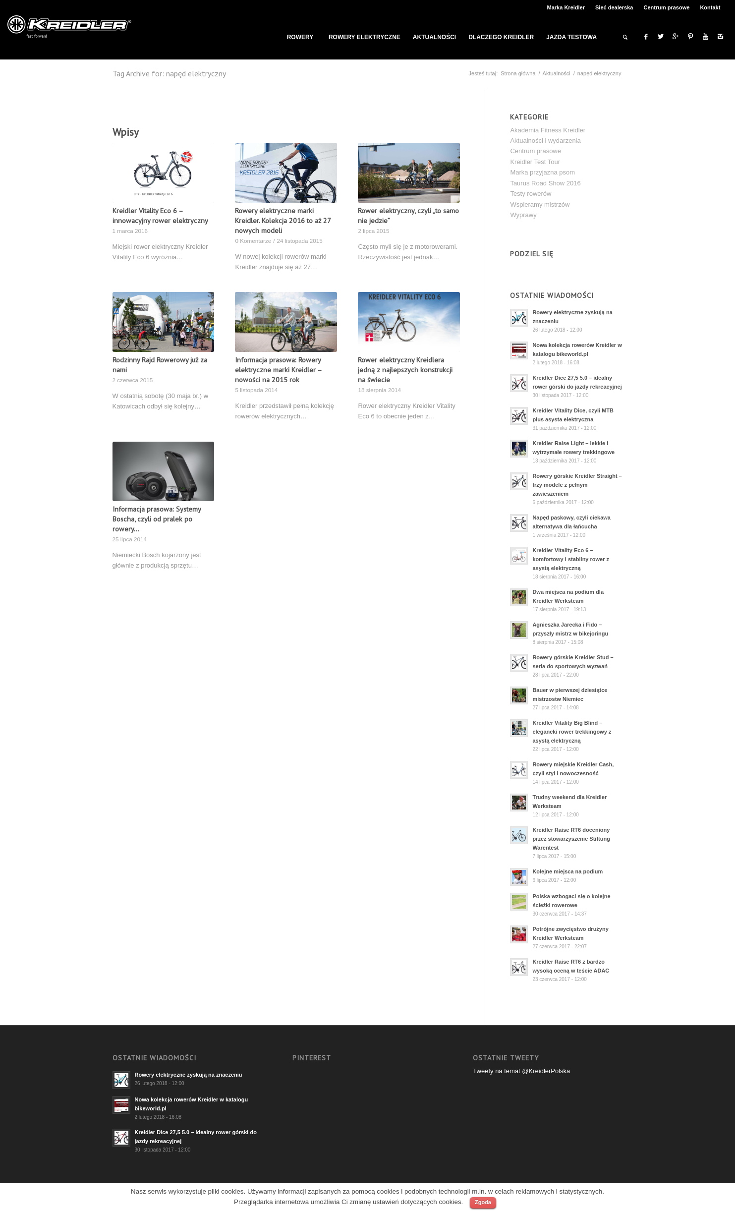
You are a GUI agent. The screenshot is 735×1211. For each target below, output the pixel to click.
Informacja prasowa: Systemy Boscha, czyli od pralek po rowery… (157, 518)
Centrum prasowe (666, 7)
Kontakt (710, 7)
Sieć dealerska (614, 7)
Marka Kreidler (566, 7)
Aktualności (556, 73)
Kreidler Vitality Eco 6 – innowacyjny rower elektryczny (160, 215)
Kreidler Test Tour (535, 162)
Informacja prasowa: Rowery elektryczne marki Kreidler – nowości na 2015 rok (278, 369)
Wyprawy (523, 215)
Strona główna (518, 73)
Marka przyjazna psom (542, 172)
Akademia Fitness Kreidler (547, 130)
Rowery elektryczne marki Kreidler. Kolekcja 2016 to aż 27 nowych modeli (283, 220)
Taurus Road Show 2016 (545, 183)
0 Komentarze (253, 240)
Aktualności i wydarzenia (545, 140)
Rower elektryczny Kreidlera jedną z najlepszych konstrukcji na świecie (405, 369)
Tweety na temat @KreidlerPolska (521, 1071)
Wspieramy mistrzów (539, 204)
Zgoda (483, 1202)
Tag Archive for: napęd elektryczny (169, 73)
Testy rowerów (530, 193)
